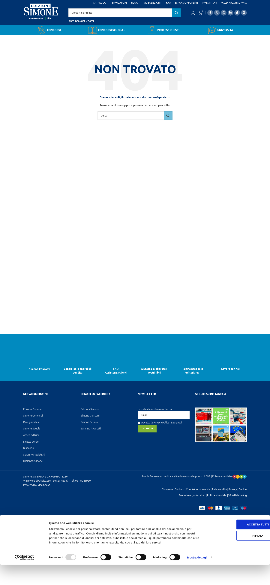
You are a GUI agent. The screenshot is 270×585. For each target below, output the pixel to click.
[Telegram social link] (244, 13)
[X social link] (217, 13)
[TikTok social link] (237, 13)
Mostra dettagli (197, 577)
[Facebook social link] (210, 13)
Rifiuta (238, 555)
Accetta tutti (239, 544)
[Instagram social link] (223, 13)
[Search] (124, 12)
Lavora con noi (230, 368)
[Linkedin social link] (230, 13)
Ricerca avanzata (81, 21)
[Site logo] (40, 15)
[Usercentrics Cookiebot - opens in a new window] (24, 577)
